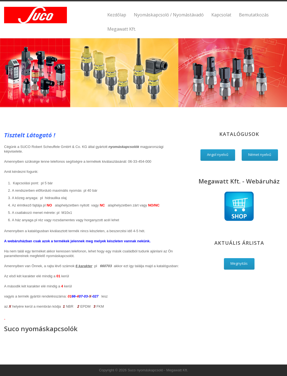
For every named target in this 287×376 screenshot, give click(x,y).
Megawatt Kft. (121, 29)
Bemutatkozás (254, 15)
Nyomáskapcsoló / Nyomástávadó (169, 15)
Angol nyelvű (217, 154)
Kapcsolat (221, 15)
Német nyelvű (259, 154)
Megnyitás (239, 263)
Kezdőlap (116, 15)
